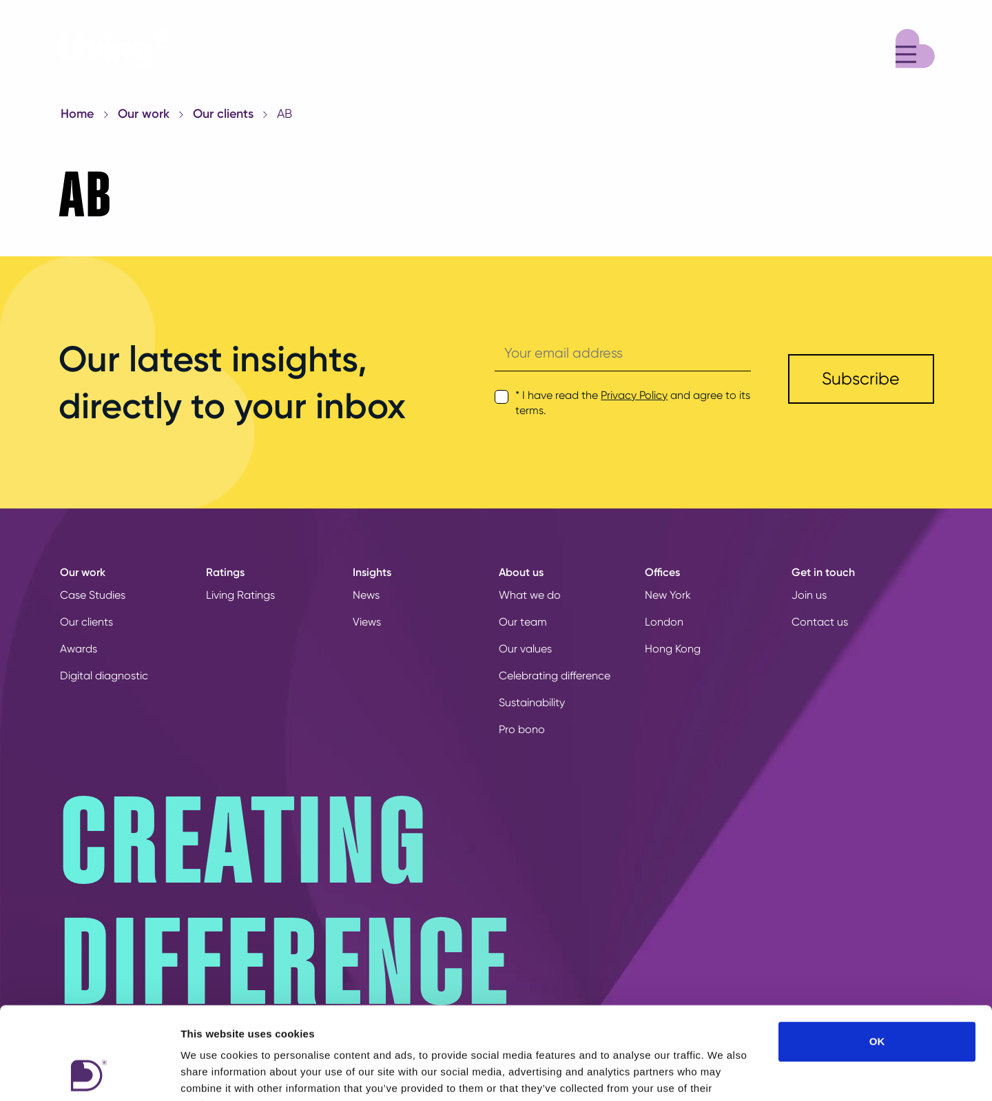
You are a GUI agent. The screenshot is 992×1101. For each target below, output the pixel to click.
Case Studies (92, 594)
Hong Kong (673, 648)
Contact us (820, 621)
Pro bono (522, 729)
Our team (523, 621)
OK (877, 954)
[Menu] (915, 46)
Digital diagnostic (104, 675)
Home (77, 113)
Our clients (223, 113)
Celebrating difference (554, 675)
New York (668, 594)
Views (367, 621)
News (366, 594)
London (664, 621)
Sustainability (532, 702)
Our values (525, 648)
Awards (78, 648)
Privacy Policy (634, 395)
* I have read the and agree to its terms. (632, 403)
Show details (723, 1074)
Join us (809, 594)
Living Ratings (240, 594)
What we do (530, 594)
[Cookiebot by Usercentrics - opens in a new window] (89, 1074)
